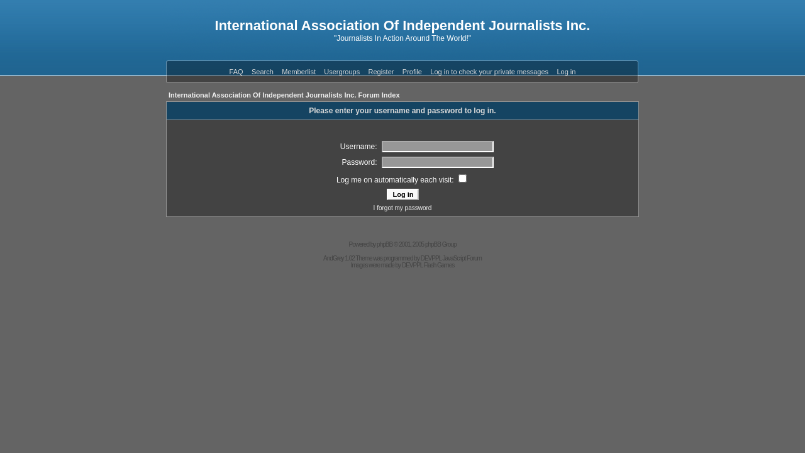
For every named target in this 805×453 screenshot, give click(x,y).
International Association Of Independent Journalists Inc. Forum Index (284, 95)
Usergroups (342, 72)
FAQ (236, 72)
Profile (412, 72)
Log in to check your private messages (489, 72)
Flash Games (439, 265)
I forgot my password (403, 207)
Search (263, 72)
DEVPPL (431, 258)
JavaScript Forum (462, 258)
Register (381, 72)
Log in (566, 72)
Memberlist (299, 72)
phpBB (384, 244)
